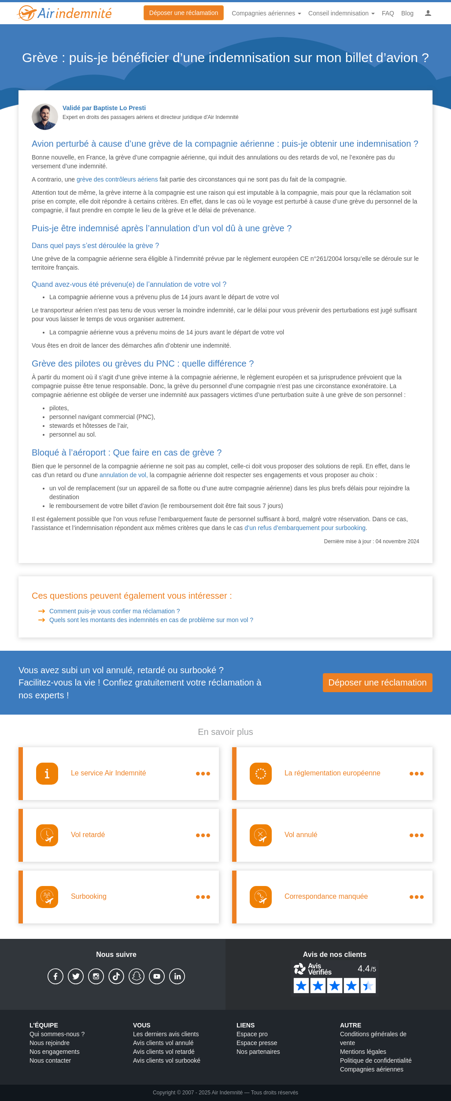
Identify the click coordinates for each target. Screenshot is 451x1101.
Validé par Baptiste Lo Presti (104, 107)
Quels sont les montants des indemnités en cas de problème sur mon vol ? (151, 619)
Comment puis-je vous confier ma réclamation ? (115, 611)
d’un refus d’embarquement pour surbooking (305, 527)
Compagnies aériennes (371, 1069)
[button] (428, 13)
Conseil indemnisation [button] (341, 13)
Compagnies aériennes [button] (266, 13)
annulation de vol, (124, 474)
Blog (407, 13)
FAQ (388, 13)
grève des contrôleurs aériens (117, 179)
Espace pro (252, 1034)
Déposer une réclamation (183, 12)
